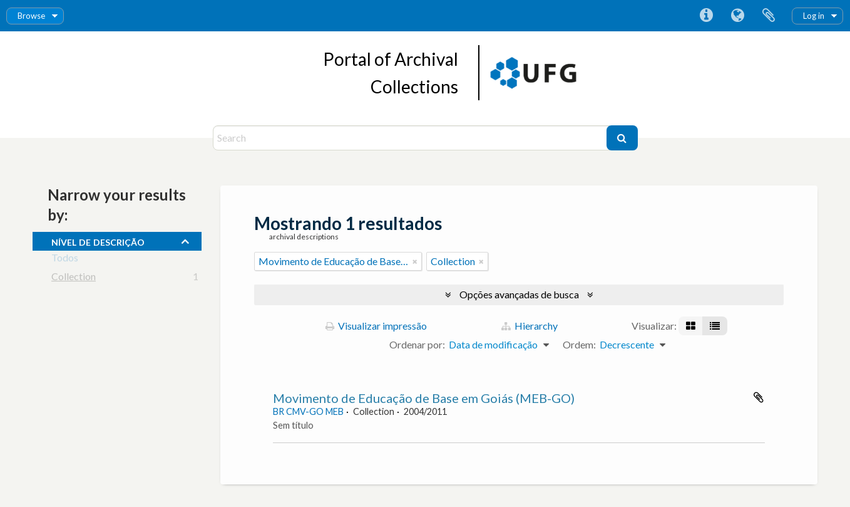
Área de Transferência (768, 15)
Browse (31, 16)
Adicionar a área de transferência (758, 397)
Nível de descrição (98, 240)
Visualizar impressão (376, 326)
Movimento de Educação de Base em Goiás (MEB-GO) (424, 397)
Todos (64, 260)
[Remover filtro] (414, 261)
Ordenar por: (417, 344)
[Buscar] (622, 137)
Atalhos (706, 15)
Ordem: (579, 344)
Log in (813, 16)
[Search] (411, 137)
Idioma (737, 15)
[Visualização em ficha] (690, 325)
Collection (73, 279)
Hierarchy (529, 326)
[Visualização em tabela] (714, 325)
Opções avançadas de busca (519, 294)
